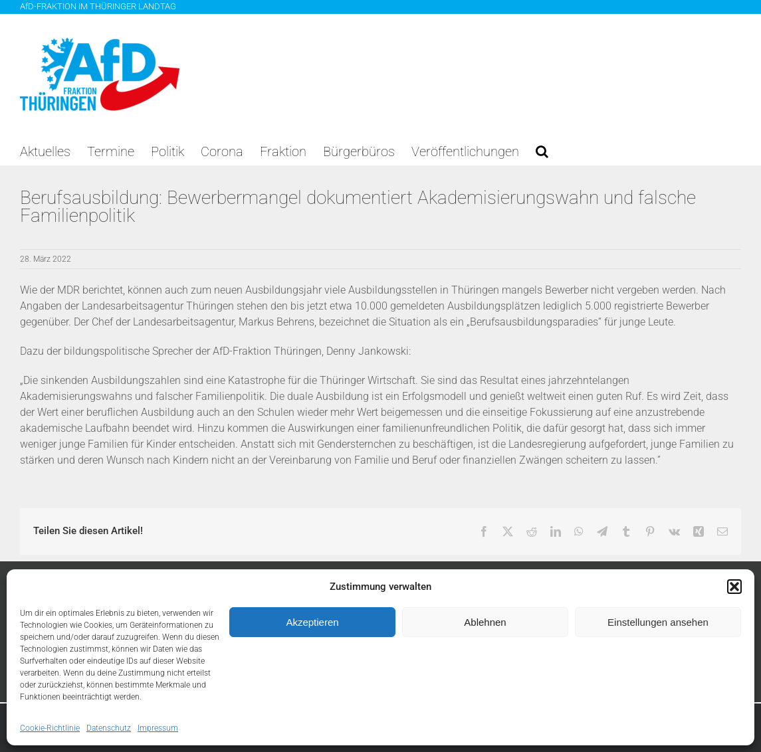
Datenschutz (108, 728)
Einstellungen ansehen (657, 622)
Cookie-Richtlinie (50, 728)
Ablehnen (485, 622)
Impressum (158, 728)
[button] (734, 586)
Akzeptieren (312, 622)
